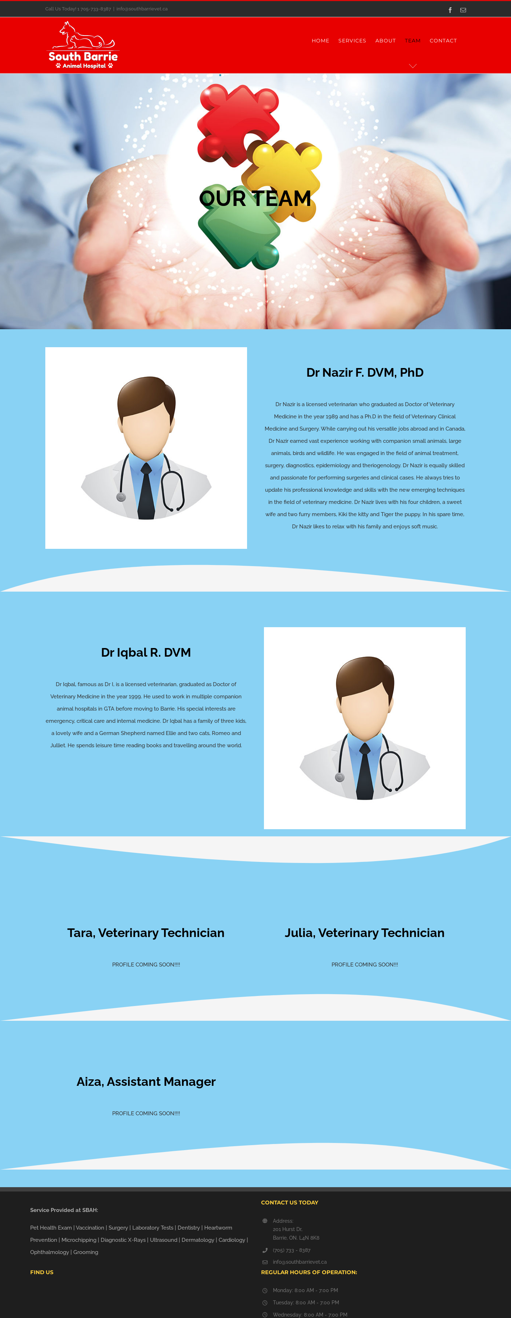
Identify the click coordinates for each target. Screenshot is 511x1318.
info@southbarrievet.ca (142, 9)
